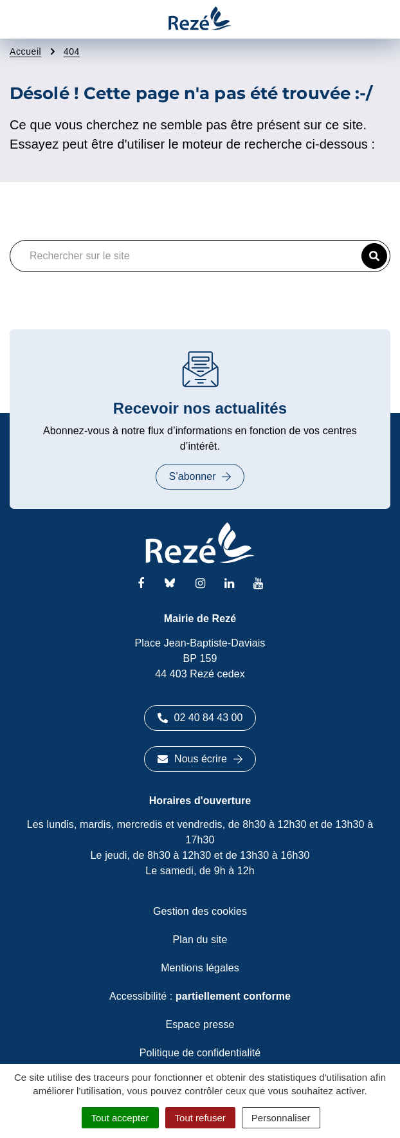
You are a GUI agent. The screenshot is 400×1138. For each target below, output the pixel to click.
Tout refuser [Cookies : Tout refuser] (200, 1117)
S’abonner (200, 476)
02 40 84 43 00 (200, 717)
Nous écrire (200, 758)
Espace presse (199, 1024)
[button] (374, 256)
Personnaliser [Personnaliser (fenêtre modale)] (281, 1117)
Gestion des (200, 911)
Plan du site (200, 939)
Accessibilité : (200, 996)
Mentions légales (200, 967)
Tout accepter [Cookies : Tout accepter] (120, 1117)
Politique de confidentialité (200, 1052)
